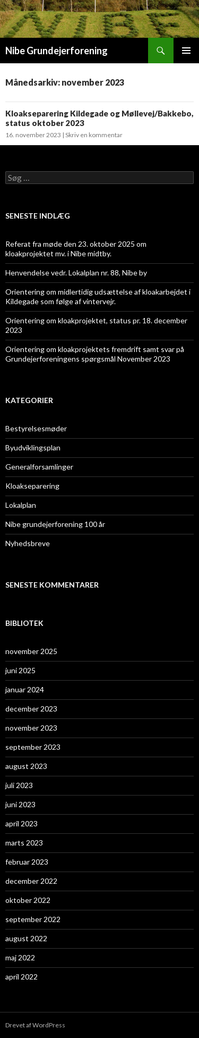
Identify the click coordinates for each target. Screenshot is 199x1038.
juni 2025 (20, 670)
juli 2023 (19, 785)
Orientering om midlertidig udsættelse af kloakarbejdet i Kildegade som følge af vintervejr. (98, 296)
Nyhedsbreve (27, 543)
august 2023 (26, 766)
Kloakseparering (32, 485)
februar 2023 (26, 861)
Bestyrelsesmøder (36, 428)
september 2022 (32, 919)
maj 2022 (20, 957)
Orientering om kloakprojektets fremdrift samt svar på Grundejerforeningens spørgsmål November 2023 (94, 354)
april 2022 (21, 976)
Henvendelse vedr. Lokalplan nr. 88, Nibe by (76, 272)
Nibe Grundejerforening (56, 50)
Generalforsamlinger (39, 466)
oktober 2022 (27, 900)
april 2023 (21, 823)
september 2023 (32, 746)
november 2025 (31, 651)
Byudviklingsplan (32, 447)
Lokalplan (20, 504)
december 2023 (31, 708)
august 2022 (26, 938)
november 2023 (31, 727)
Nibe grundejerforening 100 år (55, 524)
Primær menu (186, 50)
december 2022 (31, 880)
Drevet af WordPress (35, 1025)
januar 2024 (24, 689)
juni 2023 (20, 804)
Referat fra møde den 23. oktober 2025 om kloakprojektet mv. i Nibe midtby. (75, 248)
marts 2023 (24, 842)
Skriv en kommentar (94, 135)
